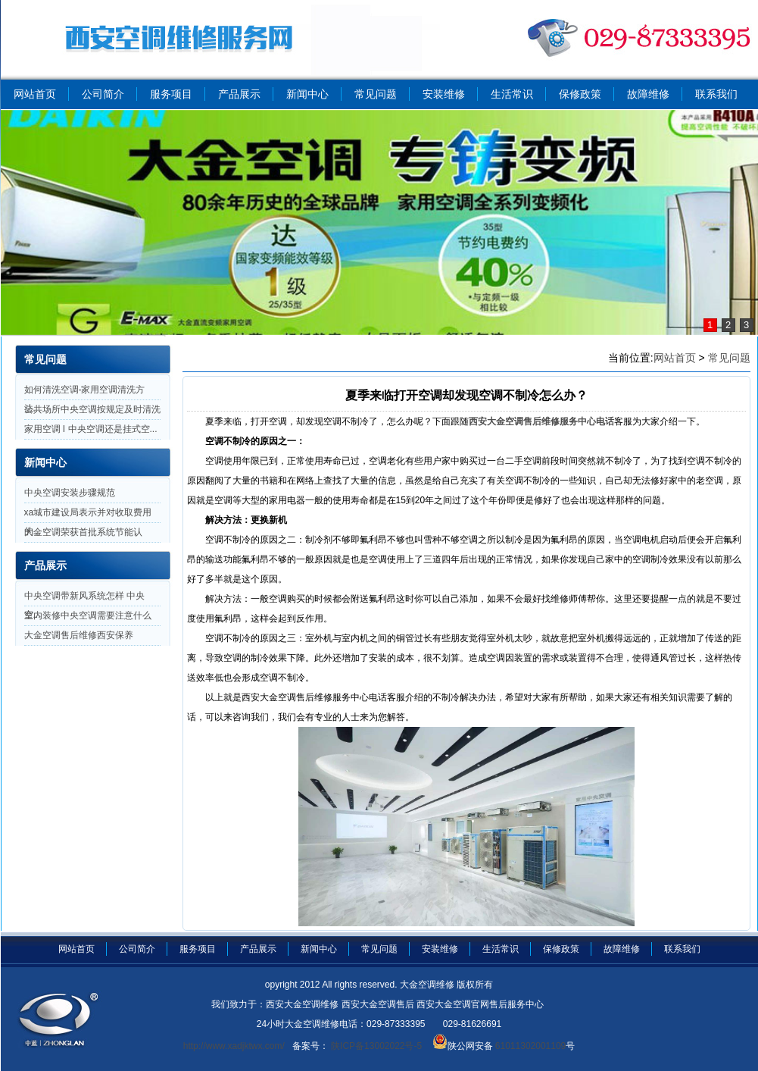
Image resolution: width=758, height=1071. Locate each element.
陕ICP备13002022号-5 (375, 1046)
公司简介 (103, 94)
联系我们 (716, 94)
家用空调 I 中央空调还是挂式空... (91, 429)
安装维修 (444, 94)
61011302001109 (529, 1046)
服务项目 (171, 94)
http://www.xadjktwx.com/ (234, 1046)
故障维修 (648, 94)
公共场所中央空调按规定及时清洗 (92, 409)
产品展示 (239, 94)
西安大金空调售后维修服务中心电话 (541, 421)
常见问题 (375, 94)
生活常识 (512, 94)
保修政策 (580, 94)
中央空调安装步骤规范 (69, 492)
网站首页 (35, 94)
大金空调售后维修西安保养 (78, 635)
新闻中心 (307, 94)
